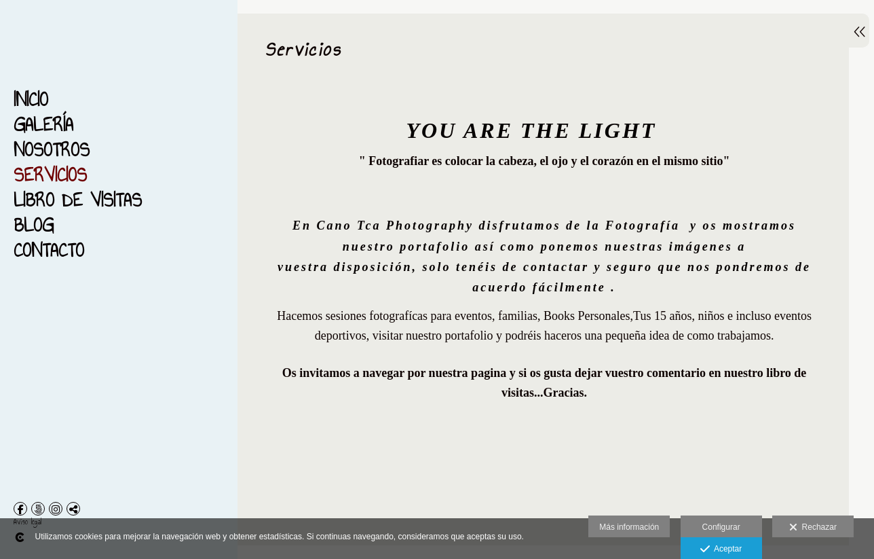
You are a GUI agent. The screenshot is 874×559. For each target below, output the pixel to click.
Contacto (49, 250)
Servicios (50, 174)
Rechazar (813, 527)
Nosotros (52, 149)
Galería (43, 124)
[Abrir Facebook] (20, 509)
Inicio (31, 99)
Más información (629, 527)
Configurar (721, 527)
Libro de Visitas (78, 200)
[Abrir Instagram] (55, 509)
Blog (34, 225)
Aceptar (721, 549)
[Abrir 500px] (38, 509)
